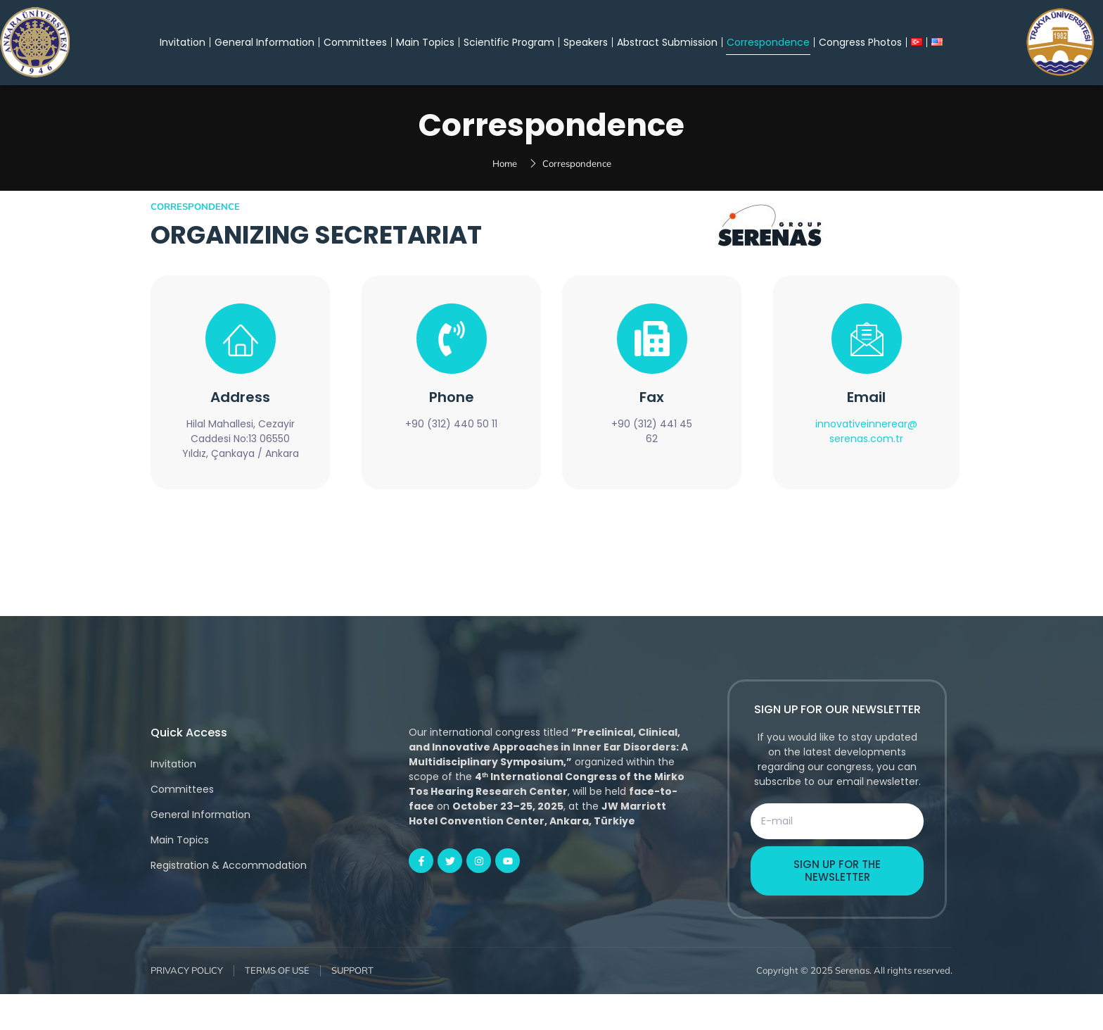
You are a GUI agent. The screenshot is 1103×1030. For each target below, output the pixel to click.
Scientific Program (509, 42)
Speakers (585, 42)
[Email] (866, 375)
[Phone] (451, 375)
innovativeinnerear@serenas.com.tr (866, 467)
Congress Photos (860, 42)
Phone (451, 434)
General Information (264, 42)
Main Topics (425, 42)
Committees (355, 42)
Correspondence (768, 42)
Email (866, 434)
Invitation (182, 42)
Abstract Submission (667, 42)
